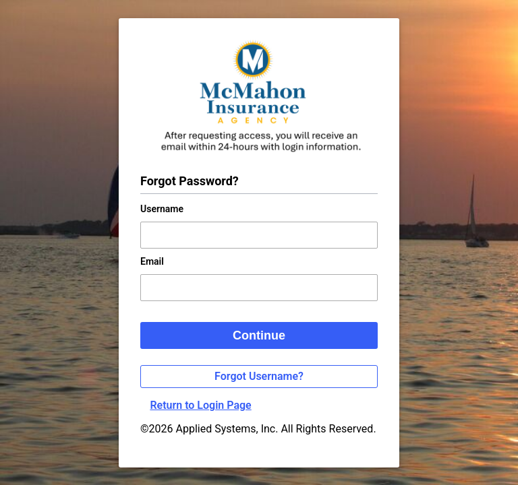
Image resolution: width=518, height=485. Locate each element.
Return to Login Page (200, 405)
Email (152, 261)
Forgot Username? (259, 376)
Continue (259, 335)
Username (161, 208)
